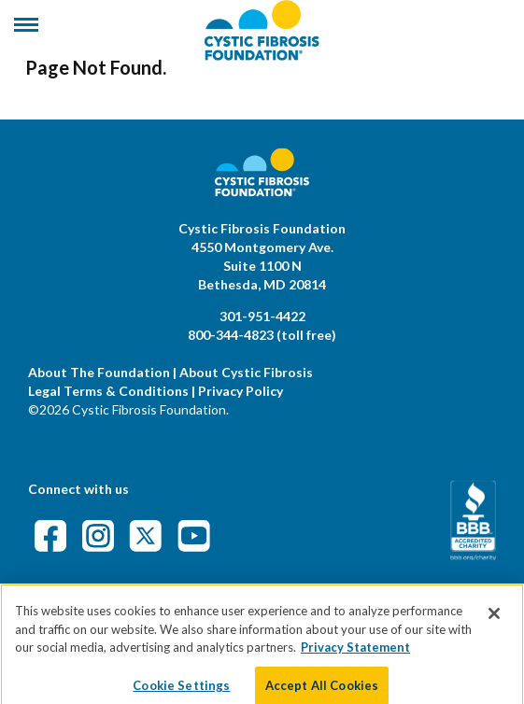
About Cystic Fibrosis (246, 372)
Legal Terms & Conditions (108, 391)
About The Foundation (99, 372)
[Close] (494, 621)
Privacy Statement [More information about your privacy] (355, 655)
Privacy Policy (240, 391)
